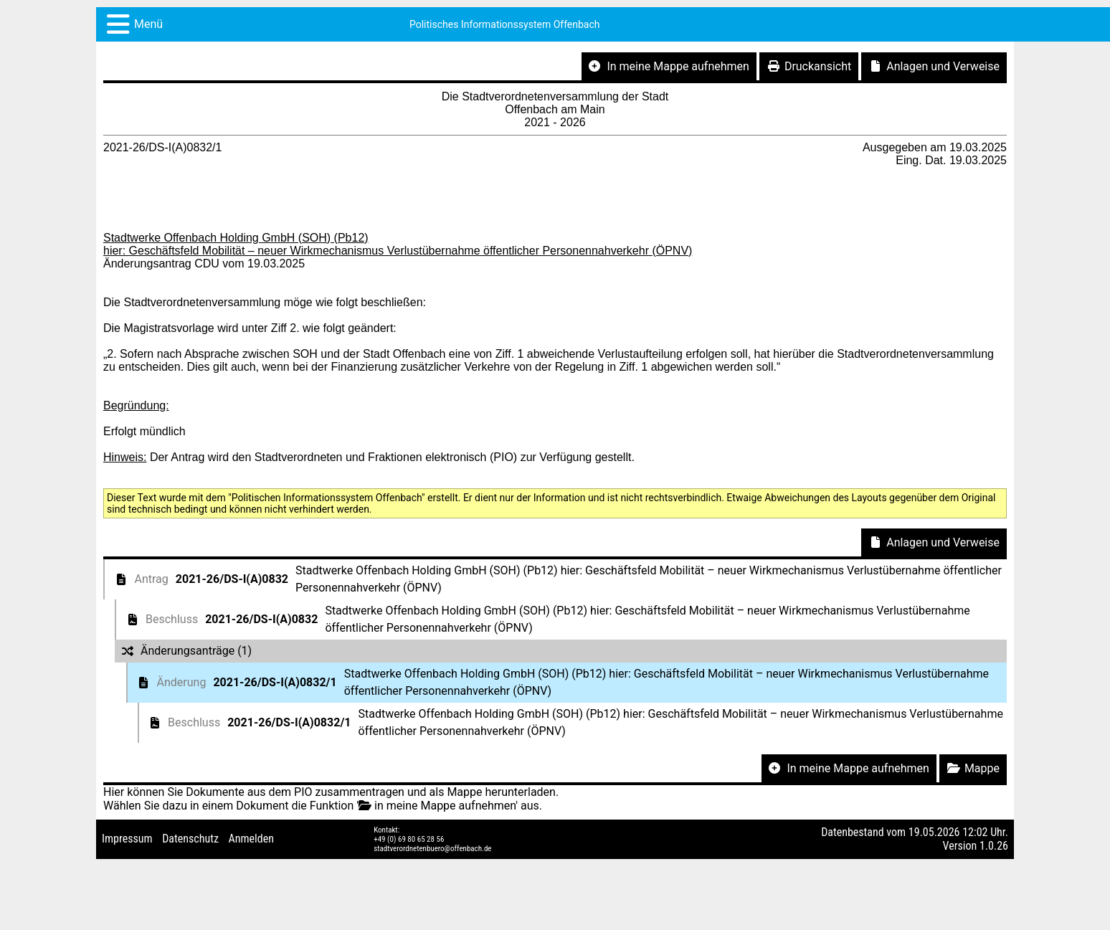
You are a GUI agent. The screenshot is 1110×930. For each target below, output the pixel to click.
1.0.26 (993, 846)
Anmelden (251, 838)
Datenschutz (190, 838)
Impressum (127, 838)
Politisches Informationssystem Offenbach (504, 24)
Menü (148, 24)
